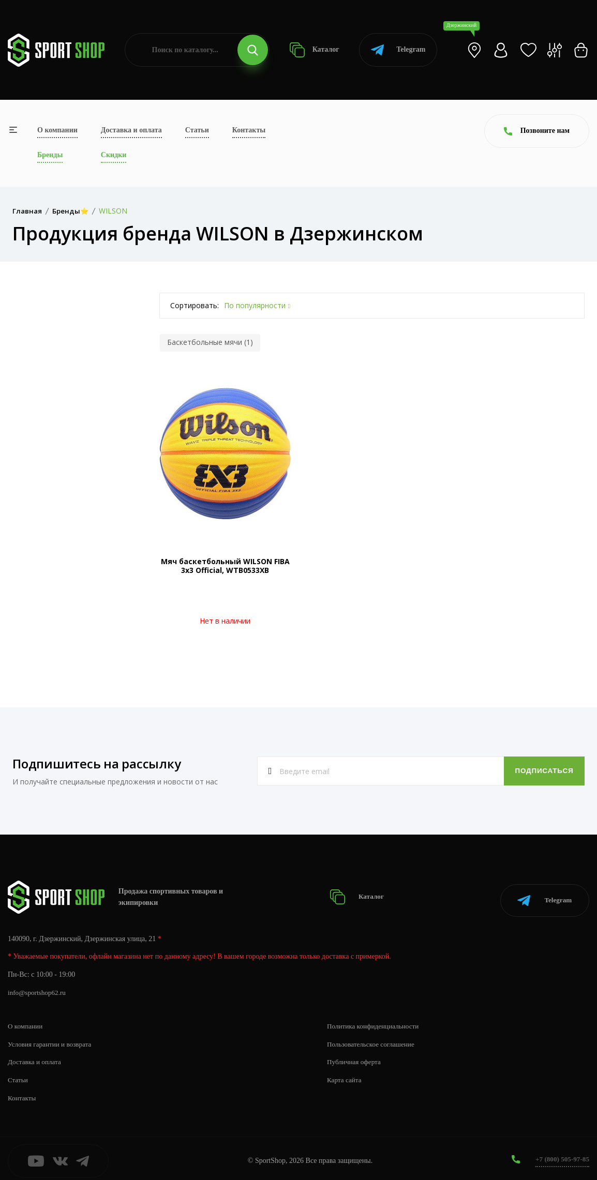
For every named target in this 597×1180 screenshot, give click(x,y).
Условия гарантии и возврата (52, 1038)
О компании (57, 130)
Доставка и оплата (131, 130)
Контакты (248, 130)
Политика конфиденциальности (376, 1020)
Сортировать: (194, 305)
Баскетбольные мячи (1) (210, 342)
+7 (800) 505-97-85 (560, 1154)
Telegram (398, 49)
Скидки (113, 155)
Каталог (314, 50)
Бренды (50, 155)
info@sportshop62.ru (38, 987)
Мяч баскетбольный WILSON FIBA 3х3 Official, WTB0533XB (225, 565)
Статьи (197, 130)
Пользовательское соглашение (373, 1038)
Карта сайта (345, 1075)
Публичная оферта (355, 1057)
